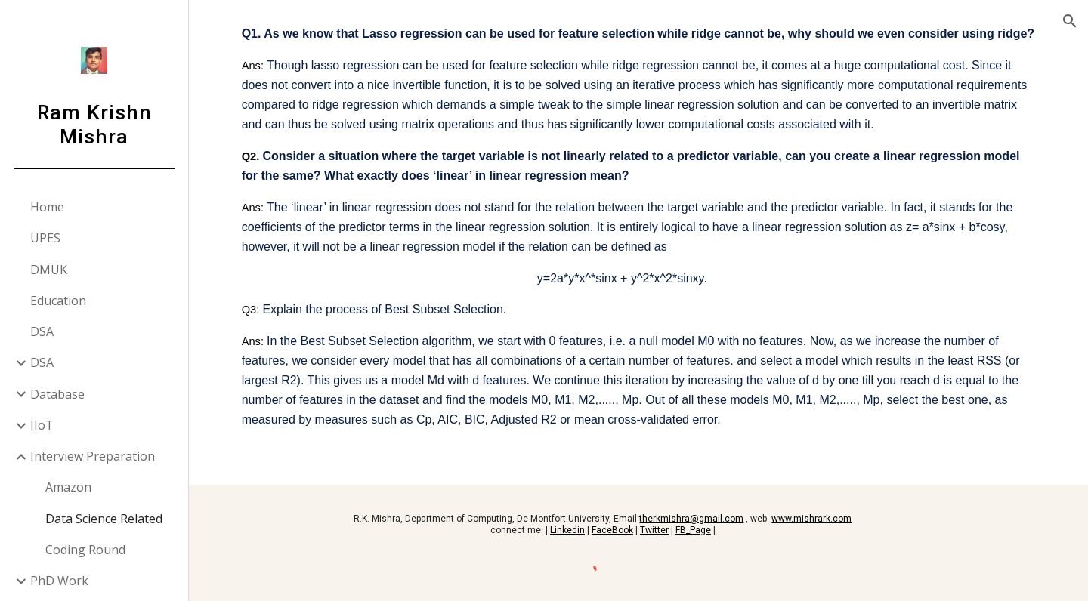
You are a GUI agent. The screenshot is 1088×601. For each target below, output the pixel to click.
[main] (639, 242)
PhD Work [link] (59, 580)
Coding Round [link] (85, 549)
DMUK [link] (48, 269)
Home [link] (47, 207)
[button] (1070, 21)
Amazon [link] (68, 487)
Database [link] (57, 394)
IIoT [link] (42, 425)
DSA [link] (42, 331)
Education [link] (58, 300)
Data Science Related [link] (103, 518)
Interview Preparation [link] (92, 456)
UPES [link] (45, 238)
